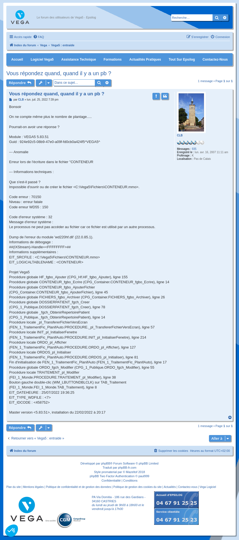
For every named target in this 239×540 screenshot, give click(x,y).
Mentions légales (33, 486)
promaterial (109, 472)
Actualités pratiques (145, 59)
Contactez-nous (215, 59)
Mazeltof (132, 472)
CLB (180, 135)
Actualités (170, 486)
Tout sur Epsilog (182, 59)
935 (194, 148)
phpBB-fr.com (127, 467)
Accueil (17, 59)
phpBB (105, 463)
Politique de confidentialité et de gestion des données (78, 486)
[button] (11, 530)
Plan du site (13, 486)
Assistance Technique (78, 59)
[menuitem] (38, 37)
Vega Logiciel (208, 486)
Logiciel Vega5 (42, 59)
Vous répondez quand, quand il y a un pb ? (58, 73)
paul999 (143, 476)
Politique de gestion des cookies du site (137, 486)
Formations (113, 59)
